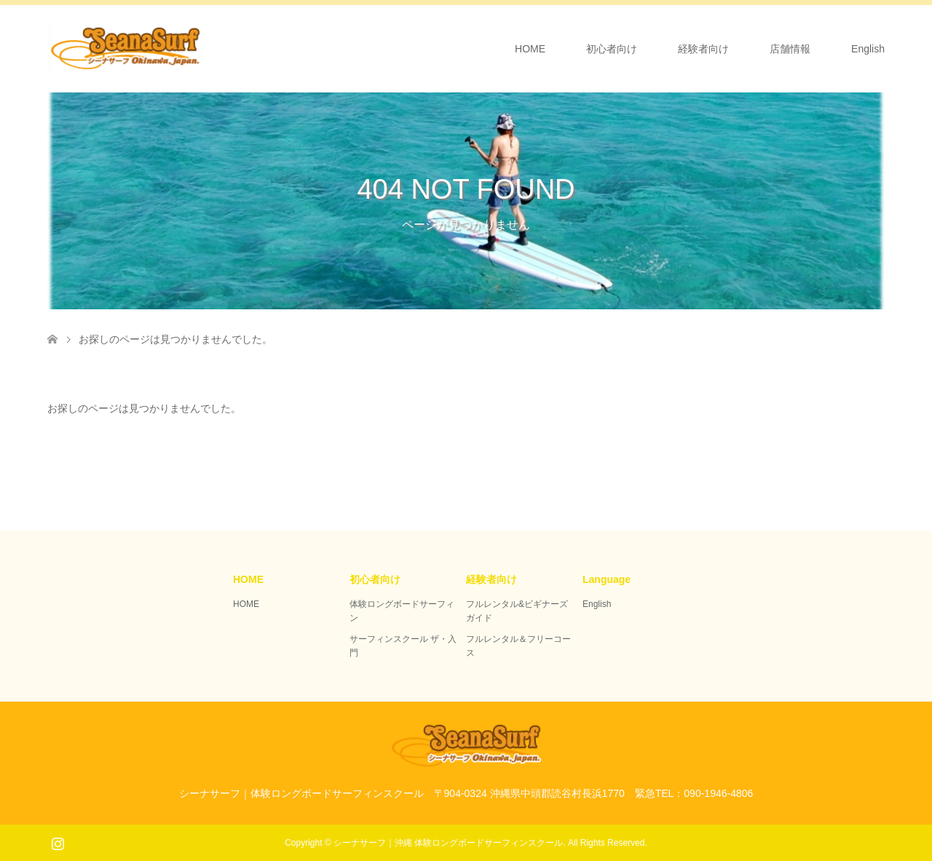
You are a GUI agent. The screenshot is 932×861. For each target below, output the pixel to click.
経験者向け (703, 49)
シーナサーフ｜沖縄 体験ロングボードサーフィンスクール (448, 843)
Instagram (57, 842)
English (868, 49)
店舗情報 (790, 49)
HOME (530, 49)
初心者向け (611, 49)
